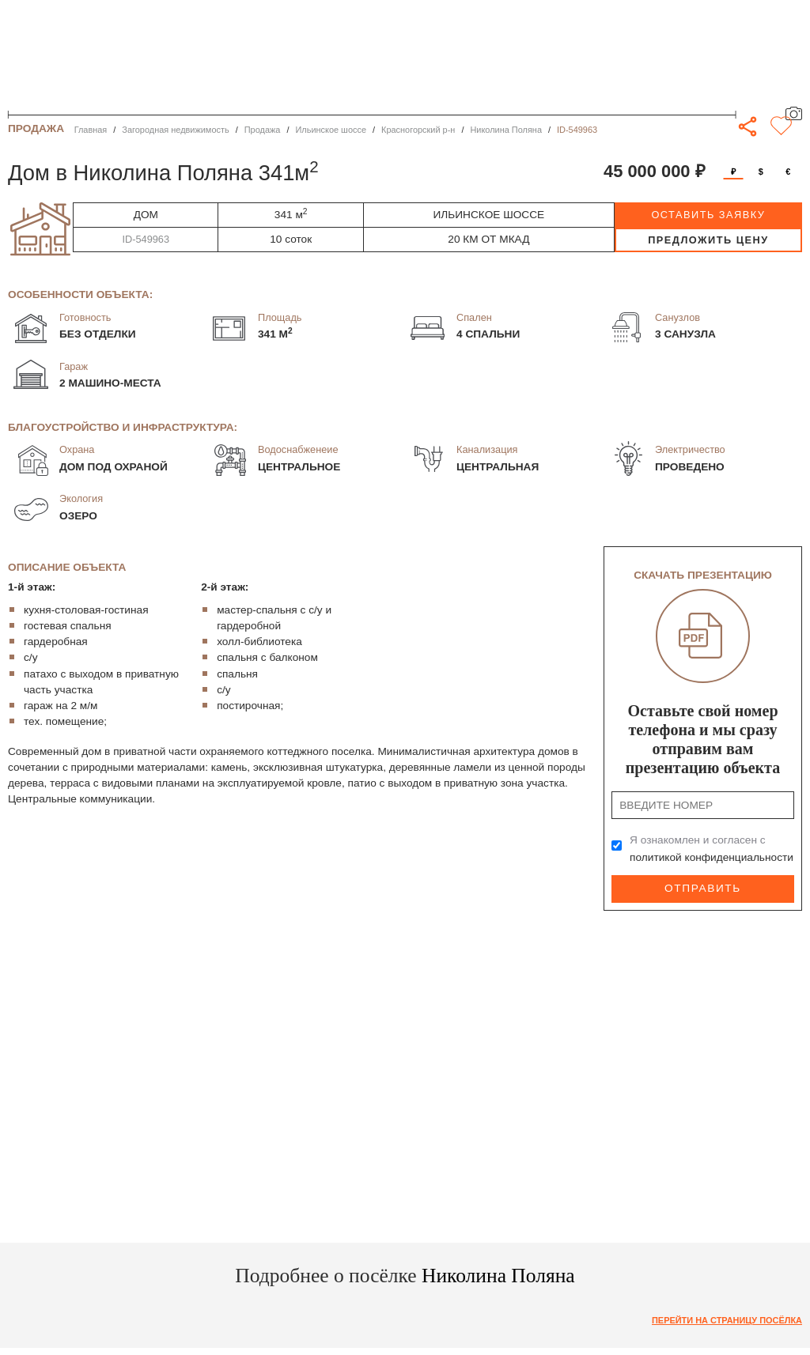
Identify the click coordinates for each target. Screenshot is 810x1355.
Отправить (702, 888)
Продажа (262, 129)
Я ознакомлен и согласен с (711, 848)
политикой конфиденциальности (711, 857)
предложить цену (708, 240)
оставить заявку (708, 215)
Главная (91, 129)
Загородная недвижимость (175, 129)
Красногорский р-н (418, 129)
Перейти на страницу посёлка (727, 1320)
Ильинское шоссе (330, 129)
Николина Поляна (506, 129)
